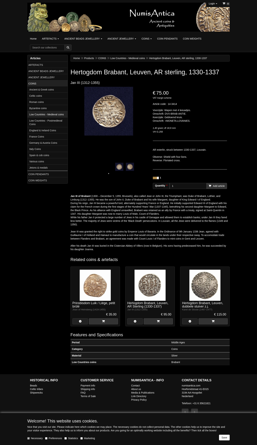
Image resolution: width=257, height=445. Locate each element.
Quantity (160, 185)
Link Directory (138, 396)
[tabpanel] (119, 167)
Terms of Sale (88, 396)
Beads (33, 385)
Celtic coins (35, 95)
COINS (32, 83)
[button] (213, 3)
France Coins (36, 136)
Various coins (36, 161)
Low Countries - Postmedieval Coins (45, 122)
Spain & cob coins (39, 155)
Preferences (53, 438)
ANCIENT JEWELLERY (41, 77)
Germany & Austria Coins (43, 142)
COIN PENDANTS (38, 174)
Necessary (35, 438)
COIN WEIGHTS (37, 180)
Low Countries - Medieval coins (46, 114)
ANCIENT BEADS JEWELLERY (46, 71)
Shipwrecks (36, 392)
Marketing (87, 438)
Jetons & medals (38, 167)
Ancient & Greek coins (41, 89)
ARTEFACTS (35, 65)
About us (136, 389)
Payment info (88, 385)
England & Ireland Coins (42, 130)
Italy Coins (35, 149)
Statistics (71, 438)
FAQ (83, 392)
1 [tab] (108, 173)
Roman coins (36, 102)
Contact (135, 385)
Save (224, 437)
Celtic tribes (36, 389)
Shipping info (88, 389)
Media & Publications (142, 392)
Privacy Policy (139, 399)
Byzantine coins (38, 108)
